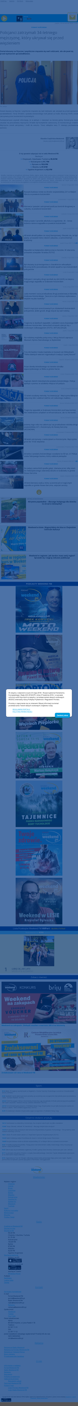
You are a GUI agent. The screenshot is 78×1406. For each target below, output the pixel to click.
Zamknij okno (62, 715)
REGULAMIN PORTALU (21, 709)
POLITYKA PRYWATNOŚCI (22, 712)
